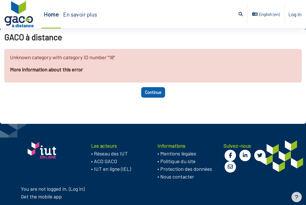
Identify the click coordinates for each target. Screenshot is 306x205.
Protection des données (186, 169)
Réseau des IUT (111, 153)
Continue (153, 92)
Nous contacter (177, 176)
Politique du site (178, 161)
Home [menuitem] (51, 14)
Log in (294, 14)
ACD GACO (105, 161)
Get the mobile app (41, 196)
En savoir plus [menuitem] (80, 14)
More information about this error (46, 69)
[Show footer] (296, 197)
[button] (241, 14)
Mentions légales (178, 153)
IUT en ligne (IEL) (112, 169)
